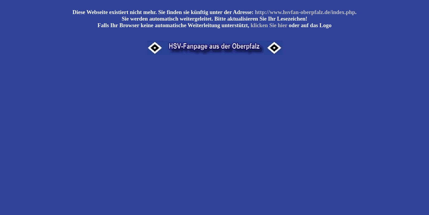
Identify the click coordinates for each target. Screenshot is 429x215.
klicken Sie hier (269, 25)
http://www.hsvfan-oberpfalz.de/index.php (305, 12)
